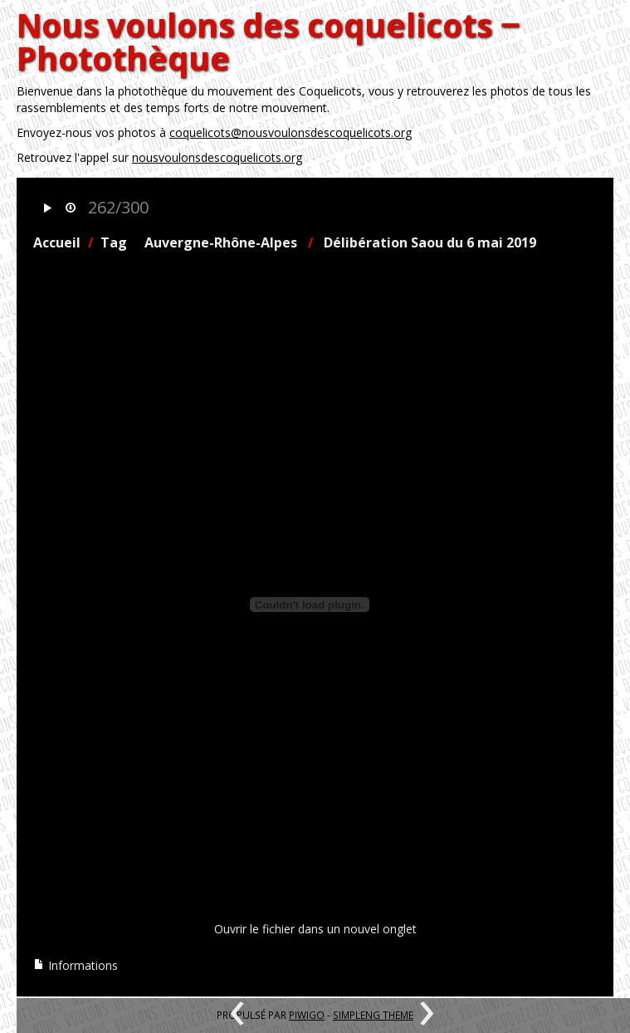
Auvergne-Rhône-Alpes (220, 242)
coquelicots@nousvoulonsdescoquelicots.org (290, 132)
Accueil (57, 242)
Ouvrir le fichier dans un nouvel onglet (315, 929)
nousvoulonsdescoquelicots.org (217, 157)
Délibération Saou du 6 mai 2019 (430, 242)
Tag (113, 242)
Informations (75, 965)
